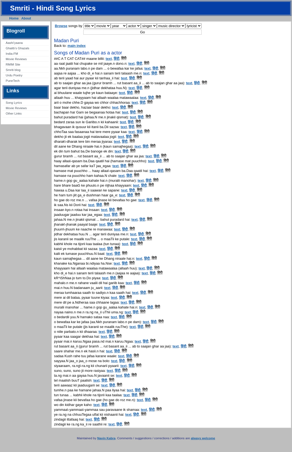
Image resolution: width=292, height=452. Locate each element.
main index (77, 46)
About (26, 18)
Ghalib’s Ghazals (17, 48)
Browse (61, 26)
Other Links (14, 113)
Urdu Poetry (14, 75)
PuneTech (13, 80)
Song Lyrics (14, 102)
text (109, 59)
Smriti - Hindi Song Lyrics (53, 8)
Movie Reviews (16, 59)
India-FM (12, 53)
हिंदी (116, 59)
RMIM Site (13, 64)
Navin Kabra (106, 438)
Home (14, 18)
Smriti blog (13, 69)
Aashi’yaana (14, 42)
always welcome (203, 438)
